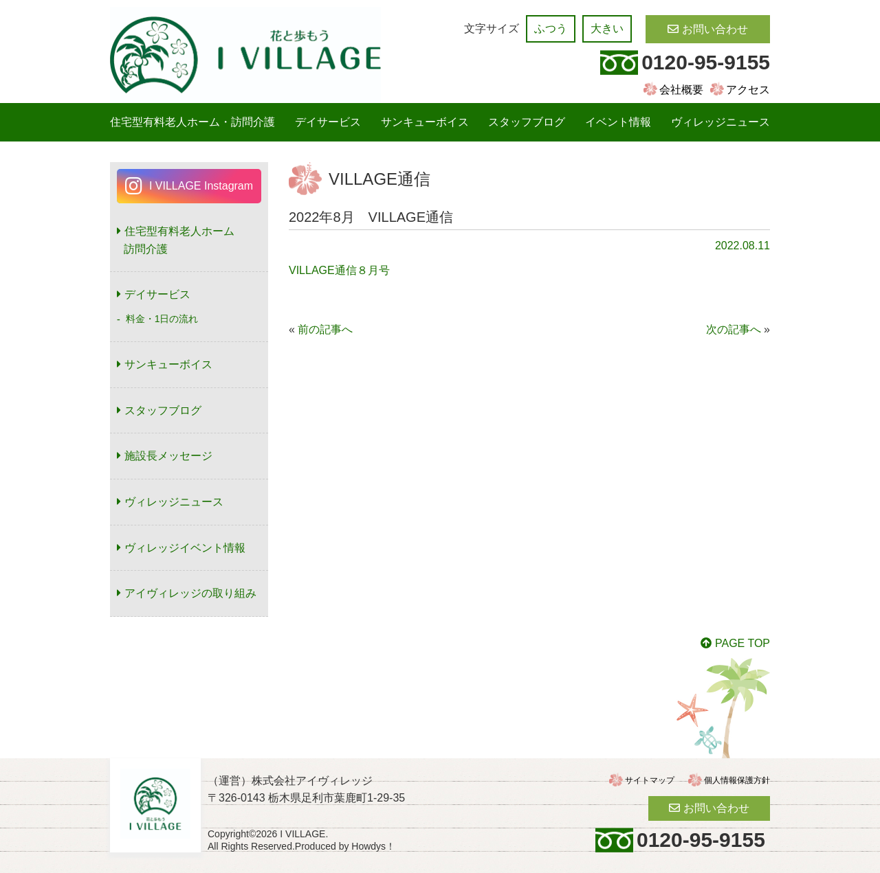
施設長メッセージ (168, 456)
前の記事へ (325, 329)
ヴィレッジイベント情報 (184, 548)
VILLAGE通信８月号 (339, 270)
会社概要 (681, 89)
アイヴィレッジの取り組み (190, 593)
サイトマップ (649, 780)
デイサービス (328, 122)
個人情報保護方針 (737, 780)
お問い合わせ (715, 29)
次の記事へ (733, 329)
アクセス (748, 89)
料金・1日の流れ (162, 318)
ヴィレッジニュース (720, 122)
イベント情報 (618, 122)
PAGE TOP (742, 643)
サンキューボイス (425, 122)
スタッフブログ (526, 122)
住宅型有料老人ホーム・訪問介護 (192, 122)
